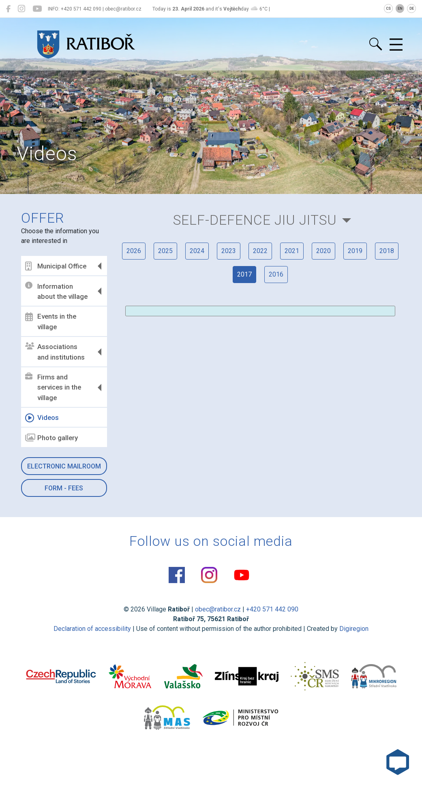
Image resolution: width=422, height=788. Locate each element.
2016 (276, 274)
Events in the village (50, 321)
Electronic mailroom (64, 466)
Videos (42, 417)
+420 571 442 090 (272, 609)
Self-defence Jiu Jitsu (255, 220)
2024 (197, 251)
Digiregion (353, 629)
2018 (386, 251)
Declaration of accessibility (92, 629)
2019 (355, 251)
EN (400, 8)
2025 (165, 251)
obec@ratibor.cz (218, 609)
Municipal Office (55, 266)
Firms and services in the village (53, 387)
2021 (292, 251)
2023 (228, 251)
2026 (133, 251)
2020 (323, 251)
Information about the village (56, 291)
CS (388, 8)
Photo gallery (51, 437)
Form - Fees (64, 488)
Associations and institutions (55, 352)
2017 (244, 274)
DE (411, 8)
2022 (260, 251)
